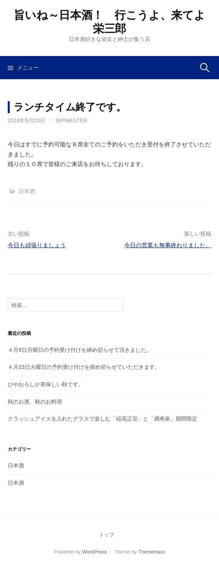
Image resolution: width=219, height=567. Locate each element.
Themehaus (151, 552)
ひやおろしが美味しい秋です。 (46, 384)
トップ (106, 535)
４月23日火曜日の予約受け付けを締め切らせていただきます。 (84, 367)
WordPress (94, 552)
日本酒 (27, 191)
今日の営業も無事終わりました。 (167, 245)
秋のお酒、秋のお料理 (35, 402)
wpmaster (71, 120)
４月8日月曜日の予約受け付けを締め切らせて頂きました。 (80, 350)
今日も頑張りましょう (37, 245)
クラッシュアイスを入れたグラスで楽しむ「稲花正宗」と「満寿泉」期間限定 (102, 419)
